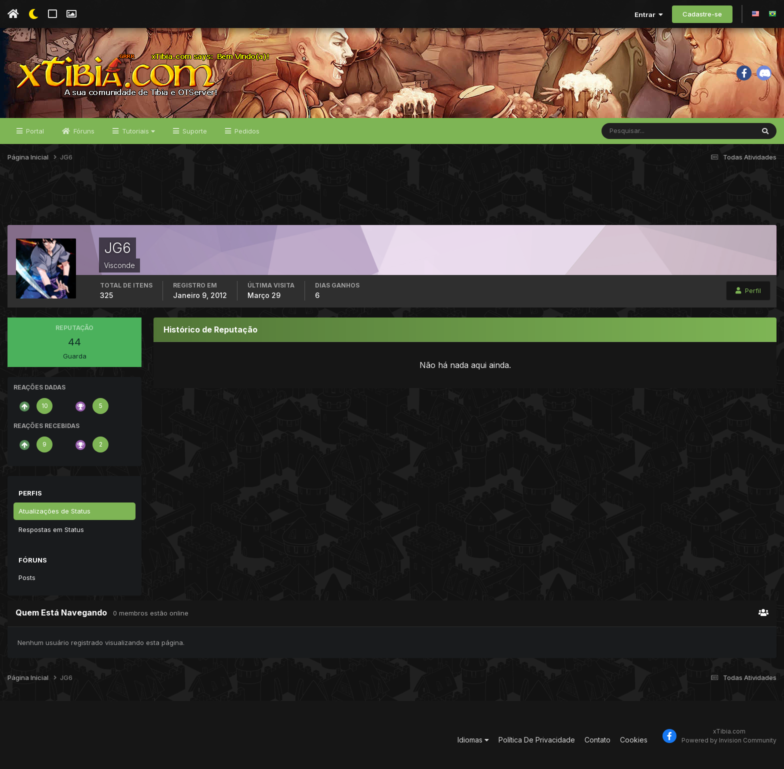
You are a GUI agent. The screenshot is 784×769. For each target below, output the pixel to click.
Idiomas (473, 740)
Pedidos (246, 131)
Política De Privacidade (536, 740)
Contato (597, 740)
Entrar (648, 14)
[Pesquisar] (634, 131)
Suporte (193, 131)
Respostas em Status (51, 530)
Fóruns (83, 131)
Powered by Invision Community (729, 740)
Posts (27, 578)
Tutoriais (137, 131)
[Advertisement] (392, 199)
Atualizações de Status (54, 511)
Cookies (634, 740)
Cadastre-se (702, 14)
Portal (34, 131)
